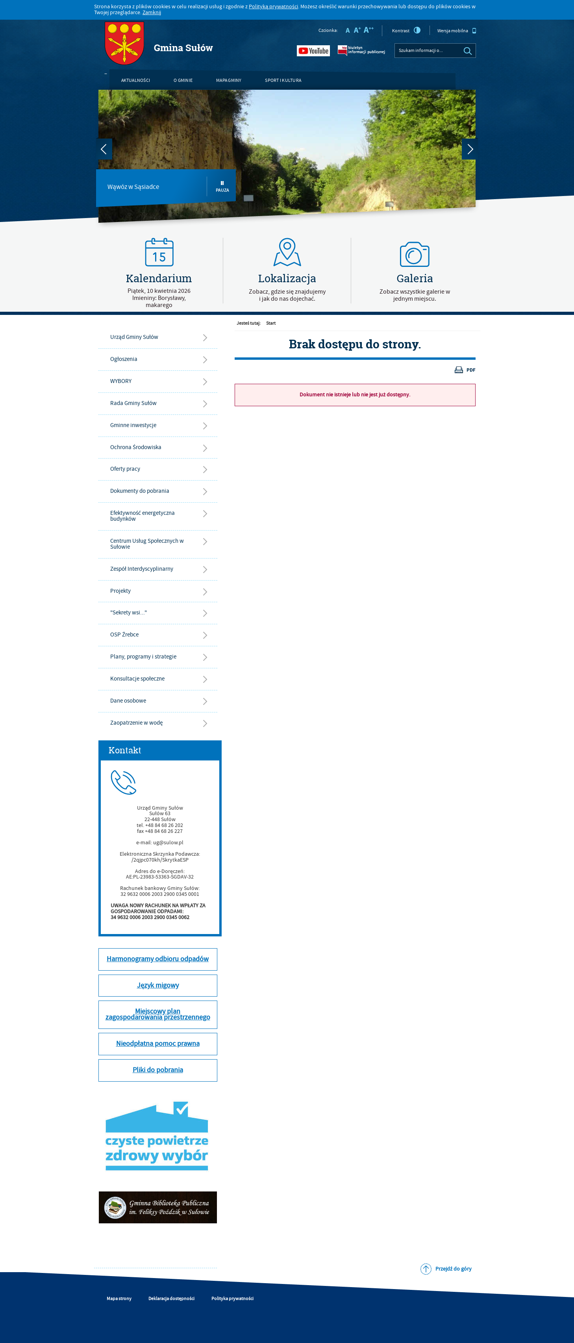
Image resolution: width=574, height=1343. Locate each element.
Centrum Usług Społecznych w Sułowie (147, 544)
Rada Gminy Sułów (133, 403)
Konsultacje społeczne (137, 679)
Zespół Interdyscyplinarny (141, 569)
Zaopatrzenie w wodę (136, 723)
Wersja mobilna (456, 31)
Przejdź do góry (453, 1269)
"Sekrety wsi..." (128, 612)
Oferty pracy (125, 469)
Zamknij (152, 12)
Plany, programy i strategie (143, 656)
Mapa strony (119, 1299)
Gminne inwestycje (133, 425)
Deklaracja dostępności (171, 1299)
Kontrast (406, 30)
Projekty (120, 591)
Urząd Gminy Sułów (134, 337)
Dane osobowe (128, 701)
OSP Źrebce (124, 634)
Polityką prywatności (273, 6)
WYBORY (120, 381)
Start (271, 323)
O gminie (183, 80)
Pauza (222, 186)
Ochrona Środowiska (135, 447)
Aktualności (135, 80)
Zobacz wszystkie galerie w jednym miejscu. (415, 295)
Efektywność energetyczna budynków (142, 516)
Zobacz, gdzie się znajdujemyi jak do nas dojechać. (287, 295)
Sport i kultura (283, 80)
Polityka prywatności (232, 1299)
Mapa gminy (228, 80)
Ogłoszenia (123, 359)
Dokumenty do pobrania (139, 491)
